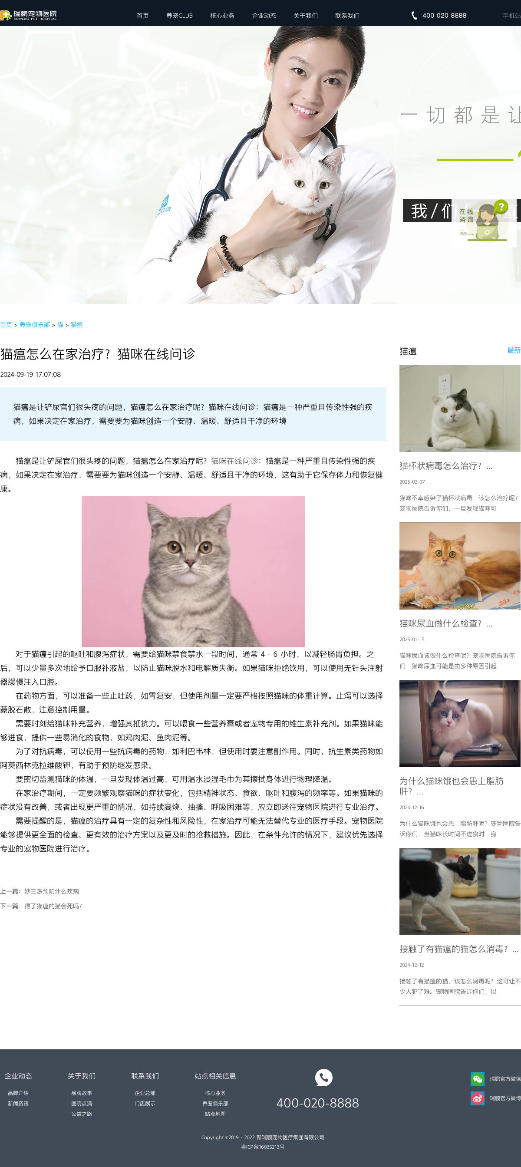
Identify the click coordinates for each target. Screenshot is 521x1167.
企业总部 (145, 1093)
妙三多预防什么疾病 (51, 891)
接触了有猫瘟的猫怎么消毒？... (459, 949)
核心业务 (222, 16)
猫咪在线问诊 (234, 461)
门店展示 (145, 1103)
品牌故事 (81, 1093)
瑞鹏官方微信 (496, 1079)
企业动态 (264, 16)
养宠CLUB (179, 16)
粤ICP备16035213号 (263, 1147)
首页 (143, 16)
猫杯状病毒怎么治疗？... (446, 466)
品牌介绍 (18, 1093)
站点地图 (215, 1114)
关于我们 (305, 16)
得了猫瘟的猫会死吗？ (54, 906)
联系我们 (347, 16)
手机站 (512, 16)
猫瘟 (77, 325)
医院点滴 (81, 1103)
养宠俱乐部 (35, 325)
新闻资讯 (18, 1103)
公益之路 (81, 1114)
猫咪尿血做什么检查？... (446, 623)
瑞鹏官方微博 (496, 1098)
